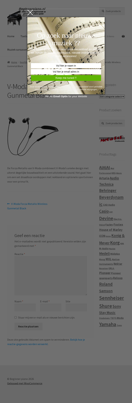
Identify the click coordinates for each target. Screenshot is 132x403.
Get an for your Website (66, 96)
